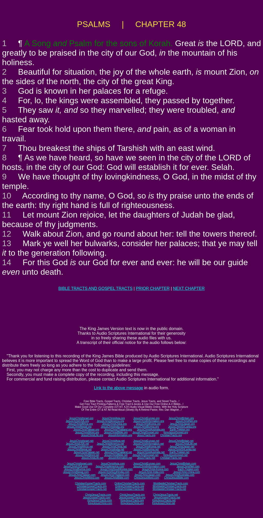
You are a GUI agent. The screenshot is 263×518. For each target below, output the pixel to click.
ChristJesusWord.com (146, 477)
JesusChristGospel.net (145, 455)
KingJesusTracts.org (132, 500)
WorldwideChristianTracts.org (169, 486)
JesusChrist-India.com (151, 472)
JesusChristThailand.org (118, 429)
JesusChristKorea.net (148, 446)
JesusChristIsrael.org (81, 418)
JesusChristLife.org (92, 435)
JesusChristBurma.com (77, 469)
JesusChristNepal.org (79, 426)
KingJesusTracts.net (163, 500)
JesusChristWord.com (86, 477)
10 (6, 195)
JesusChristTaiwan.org (86, 429)
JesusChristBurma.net (146, 449)
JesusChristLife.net (186, 443)
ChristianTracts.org (171, 435)
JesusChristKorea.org (148, 423)
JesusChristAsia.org (113, 418)
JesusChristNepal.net (79, 449)
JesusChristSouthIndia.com (113, 472)
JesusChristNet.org (186, 421)
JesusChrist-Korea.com (155, 469)
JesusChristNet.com (187, 466)
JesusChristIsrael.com (79, 463)
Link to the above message (118, 388)
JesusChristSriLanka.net (182, 449)
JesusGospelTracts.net (167, 497)
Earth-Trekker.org (180, 429)
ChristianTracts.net (171, 457)
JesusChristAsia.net (113, 440)
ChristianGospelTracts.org (92, 486)
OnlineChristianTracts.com (130, 483)
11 (6, 214)
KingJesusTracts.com (100, 500)
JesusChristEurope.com (147, 463)
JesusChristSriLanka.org (182, 426)
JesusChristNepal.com (76, 472)
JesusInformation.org (120, 435)
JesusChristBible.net (115, 455)
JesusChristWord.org (87, 432)
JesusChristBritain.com (183, 463)
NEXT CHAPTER (189, 288)
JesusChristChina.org (114, 423)
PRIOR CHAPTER (153, 288)
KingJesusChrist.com (100, 503)
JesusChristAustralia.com (179, 474)
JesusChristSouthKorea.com (116, 469)
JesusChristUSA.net (77, 443)
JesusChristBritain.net (180, 440)
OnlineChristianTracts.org (129, 486)
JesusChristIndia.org (112, 426)
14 (6, 262)
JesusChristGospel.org (145, 432)
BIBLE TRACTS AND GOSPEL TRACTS (95, 288)
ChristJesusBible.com (176, 477)
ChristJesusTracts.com (98, 494)
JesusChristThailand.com (115, 474)
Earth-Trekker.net (179, 452)
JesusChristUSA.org (77, 421)
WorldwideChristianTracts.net (169, 489)
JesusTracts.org (146, 435)
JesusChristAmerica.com (110, 466)
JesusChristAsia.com (113, 463)
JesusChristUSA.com (75, 466)
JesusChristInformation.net (148, 443)
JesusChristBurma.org (146, 426)
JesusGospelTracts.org (132, 497)
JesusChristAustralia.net (151, 452)
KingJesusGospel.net (175, 455)
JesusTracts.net (146, 457)
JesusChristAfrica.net (81, 446)
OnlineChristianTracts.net (129, 489)
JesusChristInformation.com (149, 466)
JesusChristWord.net (87, 455)
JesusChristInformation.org (148, 421)
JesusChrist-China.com (186, 472)
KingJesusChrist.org (132, 503)
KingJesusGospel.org (176, 432)
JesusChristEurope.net (146, 440)
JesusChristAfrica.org (80, 423)
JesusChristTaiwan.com (82, 474)
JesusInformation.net (120, 457)
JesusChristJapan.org (182, 423)
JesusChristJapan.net (182, 446)
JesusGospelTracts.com (96, 497)
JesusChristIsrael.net (81, 440)
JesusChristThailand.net (118, 452)
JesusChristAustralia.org (151, 429)
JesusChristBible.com (116, 477)
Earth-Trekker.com (188, 469)
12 (6, 233)
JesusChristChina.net (114, 446)
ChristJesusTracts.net (165, 494)
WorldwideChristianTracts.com (170, 483)
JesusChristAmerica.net (110, 443)
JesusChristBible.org (116, 432)
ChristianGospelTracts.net (92, 489)
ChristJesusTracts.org (132, 494)
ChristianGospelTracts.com (90, 483)
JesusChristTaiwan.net (86, 452)
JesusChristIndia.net (112, 449)
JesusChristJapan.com (147, 474)
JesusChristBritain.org (181, 418)
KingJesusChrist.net (163, 503)
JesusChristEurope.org (146, 418)
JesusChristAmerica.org (110, 421)
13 (6, 243)
